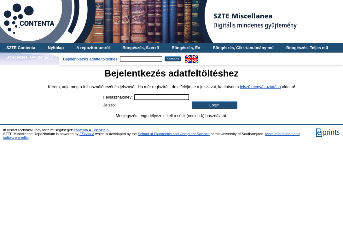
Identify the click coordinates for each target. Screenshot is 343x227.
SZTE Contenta (20, 47)
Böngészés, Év (186, 47)
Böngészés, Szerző (140, 47)
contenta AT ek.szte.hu (92, 130)
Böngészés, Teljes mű (307, 47)
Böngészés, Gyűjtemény (29, 57)
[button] (214, 105)
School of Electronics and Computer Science (174, 134)
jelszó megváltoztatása (260, 86)
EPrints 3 (86, 134)
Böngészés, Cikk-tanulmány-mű (243, 47)
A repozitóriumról (93, 47)
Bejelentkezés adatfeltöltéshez (90, 59)
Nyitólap (56, 47)
